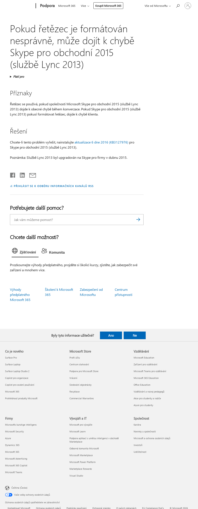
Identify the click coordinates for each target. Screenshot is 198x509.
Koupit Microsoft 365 (108, 5)
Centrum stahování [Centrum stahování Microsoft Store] (79, 364)
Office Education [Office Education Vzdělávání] (142, 384)
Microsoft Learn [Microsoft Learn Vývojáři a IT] (77, 431)
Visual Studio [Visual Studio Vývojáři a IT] (76, 475)
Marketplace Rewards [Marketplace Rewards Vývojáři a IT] (80, 468)
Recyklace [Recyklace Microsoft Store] (74, 391)
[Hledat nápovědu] (177, 5)
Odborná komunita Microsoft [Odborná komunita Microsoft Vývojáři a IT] (84, 448)
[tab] (25, 251)
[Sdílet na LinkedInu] (20, 174)
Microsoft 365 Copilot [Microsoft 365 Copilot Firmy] (16, 465)
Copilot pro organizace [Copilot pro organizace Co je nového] (16, 378)
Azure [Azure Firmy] (8, 438)
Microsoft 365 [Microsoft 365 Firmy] (12, 451)
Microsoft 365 (66, 5)
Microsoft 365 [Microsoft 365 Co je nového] (12, 391)
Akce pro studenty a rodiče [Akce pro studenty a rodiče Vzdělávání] (147, 398)
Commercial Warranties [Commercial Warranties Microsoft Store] (81, 398)
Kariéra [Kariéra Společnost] (137, 424)
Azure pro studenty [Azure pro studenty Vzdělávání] (143, 405)
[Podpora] (47, 6)
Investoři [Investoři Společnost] (138, 445)
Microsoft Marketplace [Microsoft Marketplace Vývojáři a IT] (81, 455)
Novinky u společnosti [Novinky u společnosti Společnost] (145, 431)
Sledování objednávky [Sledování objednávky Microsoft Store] (80, 384)
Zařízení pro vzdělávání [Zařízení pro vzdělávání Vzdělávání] (145, 364)
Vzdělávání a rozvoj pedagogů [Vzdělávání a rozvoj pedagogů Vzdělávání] (149, 391)
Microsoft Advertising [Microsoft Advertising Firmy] (16, 458)
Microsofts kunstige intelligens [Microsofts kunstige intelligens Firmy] (21, 424)
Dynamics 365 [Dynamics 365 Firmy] (12, 445)
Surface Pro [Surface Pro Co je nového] (11, 357)
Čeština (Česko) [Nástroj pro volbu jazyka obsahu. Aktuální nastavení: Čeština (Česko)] (19, 487)
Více (83, 5)
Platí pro (18, 77)
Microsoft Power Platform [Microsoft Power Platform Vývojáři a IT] (82, 462)
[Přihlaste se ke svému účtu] (188, 6)
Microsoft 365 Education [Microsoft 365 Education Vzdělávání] (146, 378)
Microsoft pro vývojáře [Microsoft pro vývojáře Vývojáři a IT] (80, 424)
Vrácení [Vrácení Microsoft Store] (73, 378)
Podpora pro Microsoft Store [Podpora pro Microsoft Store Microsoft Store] (83, 371)
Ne (135, 335)
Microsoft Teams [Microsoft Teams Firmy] (13, 472)
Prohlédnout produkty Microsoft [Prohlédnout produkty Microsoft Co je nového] (21, 398)
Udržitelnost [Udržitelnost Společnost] (140, 451)
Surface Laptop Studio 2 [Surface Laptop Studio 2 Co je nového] (17, 371)
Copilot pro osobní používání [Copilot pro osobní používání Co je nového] (19, 384)
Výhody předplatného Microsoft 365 (20, 294)
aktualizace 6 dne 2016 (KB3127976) (101, 142)
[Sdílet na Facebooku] (13, 174)
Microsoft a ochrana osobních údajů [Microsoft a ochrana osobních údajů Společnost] (152, 438)
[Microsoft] (19, 6)
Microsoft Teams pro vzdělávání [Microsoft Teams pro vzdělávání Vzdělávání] (150, 371)
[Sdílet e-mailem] (30, 174)
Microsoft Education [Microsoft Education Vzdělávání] (144, 357)
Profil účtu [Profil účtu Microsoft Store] (74, 357)
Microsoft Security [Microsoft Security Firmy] (14, 431)
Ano (111, 335)
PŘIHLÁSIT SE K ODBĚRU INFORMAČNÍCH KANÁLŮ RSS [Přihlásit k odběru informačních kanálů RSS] (54, 186)
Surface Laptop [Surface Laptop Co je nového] (12, 364)
